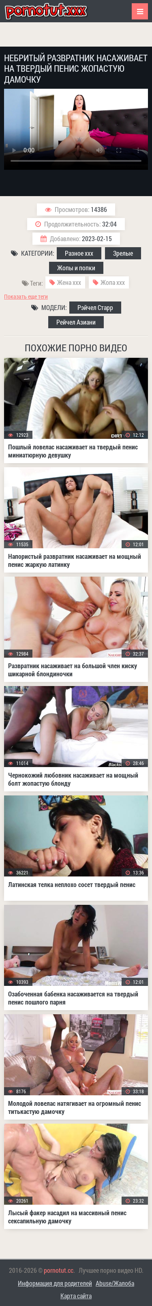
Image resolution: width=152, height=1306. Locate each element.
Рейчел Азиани (76, 322)
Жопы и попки (76, 267)
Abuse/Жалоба (115, 1283)
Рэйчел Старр (95, 307)
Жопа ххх (113, 282)
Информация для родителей (55, 1283)
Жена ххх (69, 282)
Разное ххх (79, 253)
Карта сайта (76, 1295)
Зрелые (123, 253)
